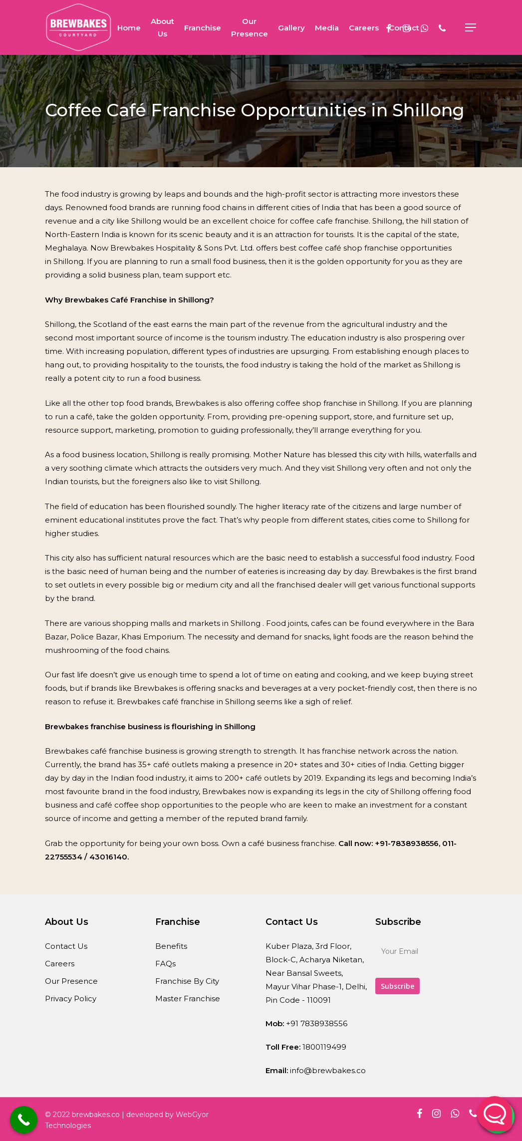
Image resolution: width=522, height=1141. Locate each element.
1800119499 (324, 1047)
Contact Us (66, 946)
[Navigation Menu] (471, 27)
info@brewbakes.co (328, 1070)
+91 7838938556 (316, 1023)
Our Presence (71, 981)
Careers (59, 963)
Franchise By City (187, 981)
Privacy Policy (70, 998)
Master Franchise (187, 998)
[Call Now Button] (23, 1120)
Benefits (171, 946)
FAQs (165, 963)
